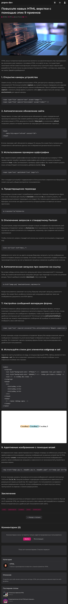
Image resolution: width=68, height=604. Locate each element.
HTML (25, 17)
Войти (27, 539)
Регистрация (38, 539)
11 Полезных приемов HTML (16, 592)
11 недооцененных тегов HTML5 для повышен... (21, 599)
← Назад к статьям (34, 517)
